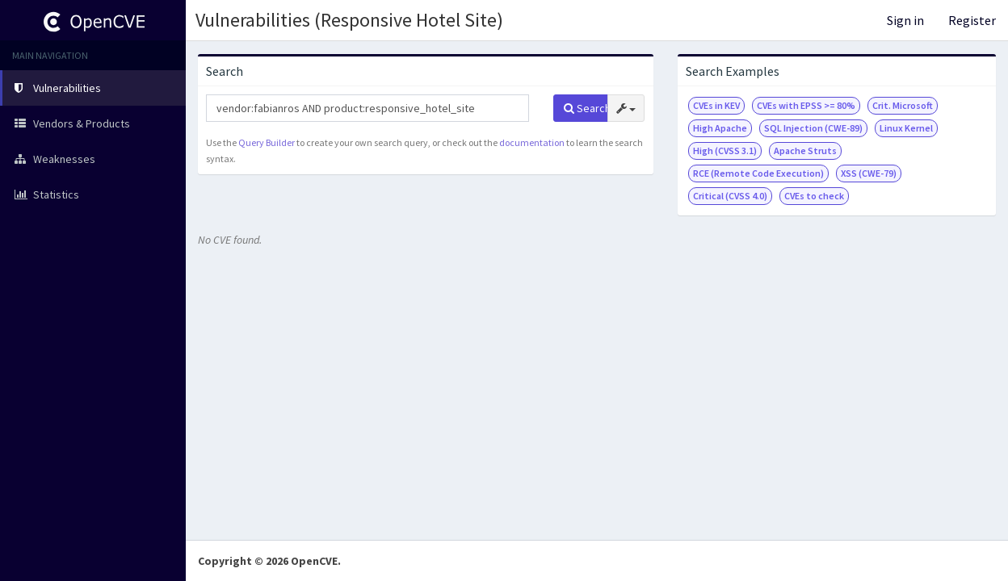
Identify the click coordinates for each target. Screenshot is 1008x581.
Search (586, 108)
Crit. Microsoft (902, 105)
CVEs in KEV (716, 105)
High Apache (720, 128)
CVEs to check (814, 196)
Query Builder (266, 142)
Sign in (905, 20)
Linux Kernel (906, 128)
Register (972, 20)
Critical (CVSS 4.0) (730, 196)
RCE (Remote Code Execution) (758, 173)
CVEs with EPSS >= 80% (806, 105)
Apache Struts (805, 150)
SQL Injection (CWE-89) (813, 128)
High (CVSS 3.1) (725, 150)
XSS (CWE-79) (869, 173)
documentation (532, 142)
